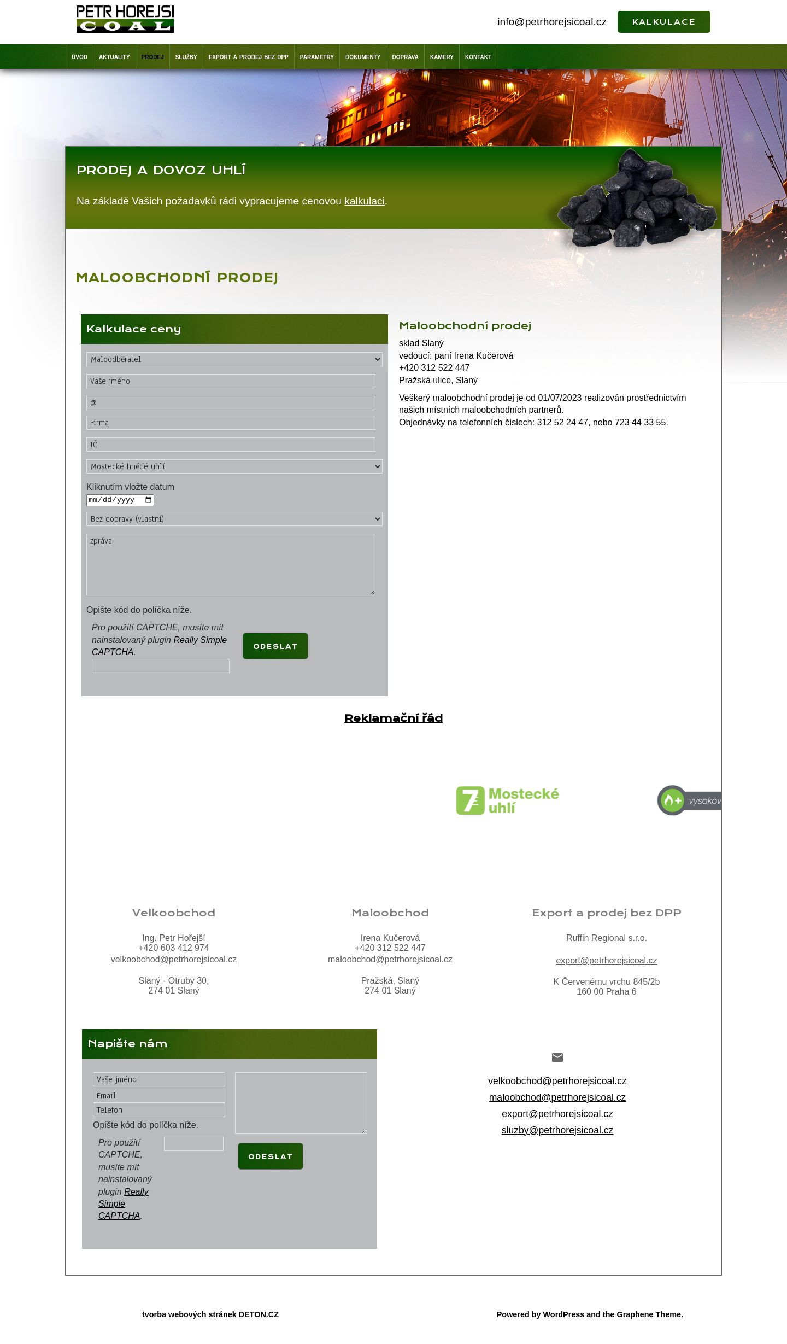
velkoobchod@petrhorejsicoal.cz (174, 960)
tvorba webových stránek (189, 1315)
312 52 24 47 (562, 422)
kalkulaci (364, 201)
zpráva (230, 564)
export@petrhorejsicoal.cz (606, 961)
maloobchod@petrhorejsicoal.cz (390, 960)
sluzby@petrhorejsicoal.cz (558, 1130)
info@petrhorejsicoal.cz (552, 21)
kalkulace (664, 20)
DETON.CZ (259, 1315)
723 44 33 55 (640, 422)
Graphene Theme (648, 1315)
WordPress (564, 1315)
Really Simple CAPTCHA (123, 1204)
